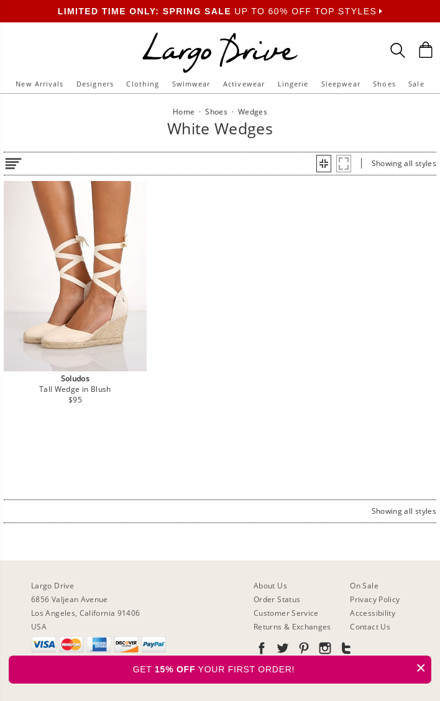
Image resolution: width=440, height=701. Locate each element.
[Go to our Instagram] (323, 650)
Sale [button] (416, 83)
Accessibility (372, 613)
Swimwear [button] (191, 83)
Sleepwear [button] (340, 83)
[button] (323, 163)
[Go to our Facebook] (261, 650)
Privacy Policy (375, 599)
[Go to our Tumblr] (344, 650)
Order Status (277, 599)
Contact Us (370, 626)
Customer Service (286, 613)
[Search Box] (397, 50)
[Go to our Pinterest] (302, 650)
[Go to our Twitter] (281, 650)
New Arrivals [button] (39, 83)
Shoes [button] (384, 83)
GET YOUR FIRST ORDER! (282, 667)
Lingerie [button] (293, 83)
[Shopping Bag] (426, 50)
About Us (270, 585)
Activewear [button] (244, 83)
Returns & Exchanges (292, 626)
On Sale (364, 585)
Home (184, 111)
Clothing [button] (142, 83)
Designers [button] (95, 83)
